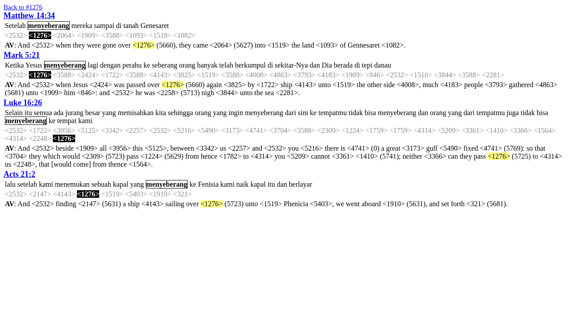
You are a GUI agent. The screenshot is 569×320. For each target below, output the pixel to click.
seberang (164, 65)
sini (303, 112)
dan (315, 65)
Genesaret (154, 25)
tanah (131, 25)
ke (147, 65)
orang (187, 65)
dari (290, 112)
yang (109, 112)
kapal (120, 184)
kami (85, 120)
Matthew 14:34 (29, 15)
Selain (14, 112)
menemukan (72, 184)
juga (513, 112)
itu (28, 112)
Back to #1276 (23, 7)
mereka (82, 25)
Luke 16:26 (23, 102)
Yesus (33, 65)
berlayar (300, 184)
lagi (93, 65)
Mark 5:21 (22, 55)
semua (43, 112)
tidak (356, 112)
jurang (74, 112)
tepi (367, 65)
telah (226, 65)
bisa (370, 112)
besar (92, 112)
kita (161, 112)
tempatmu (332, 112)
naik (242, 184)
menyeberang (48, 25)
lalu (10, 184)
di (118, 25)
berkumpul (250, 65)
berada (343, 65)
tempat (67, 120)
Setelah (15, 25)
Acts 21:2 (19, 174)
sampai (104, 25)
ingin (235, 112)
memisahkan (136, 112)
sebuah (101, 184)
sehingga (180, 112)
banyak (207, 65)
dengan (110, 65)
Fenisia (208, 184)
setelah (27, 184)
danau (382, 65)
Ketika (14, 65)
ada (59, 112)
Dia (327, 65)
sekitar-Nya (291, 65)
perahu (132, 65)
